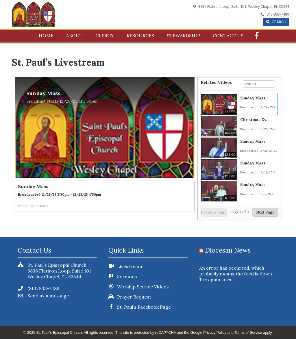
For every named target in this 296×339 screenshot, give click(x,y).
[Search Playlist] (258, 84)
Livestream (129, 266)
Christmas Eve (254, 119)
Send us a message (43, 296)
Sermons (127, 276)
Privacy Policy (214, 332)
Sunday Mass (252, 98)
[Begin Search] (276, 22)
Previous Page (213, 212)
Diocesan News (228, 250)
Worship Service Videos (143, 287)
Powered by (33, 206)
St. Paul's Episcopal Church (59, 332)
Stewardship (183, 35)
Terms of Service (248, 332)
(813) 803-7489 (39, 288)
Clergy (104, 35)
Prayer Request (134, 297)
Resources (140, 35)
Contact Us (228, 35)
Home (46, 35)
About (74, 35)
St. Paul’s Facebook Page (144, 307)
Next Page (265, 212)
